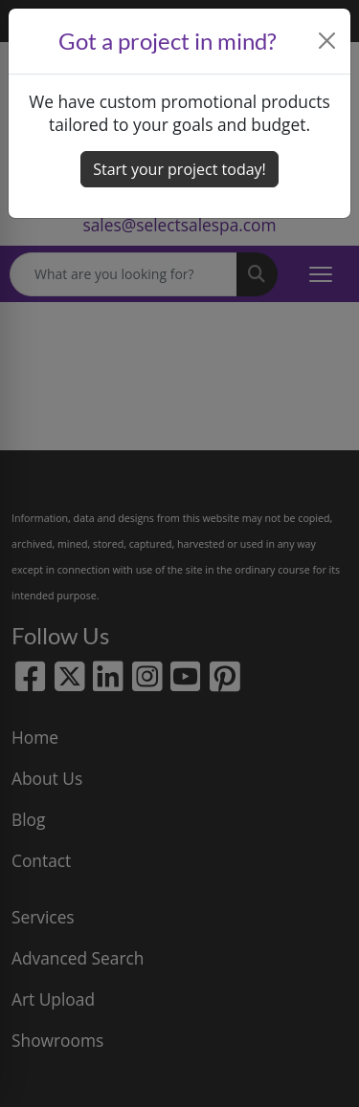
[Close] (327, 40)
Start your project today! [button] (179, 169)
